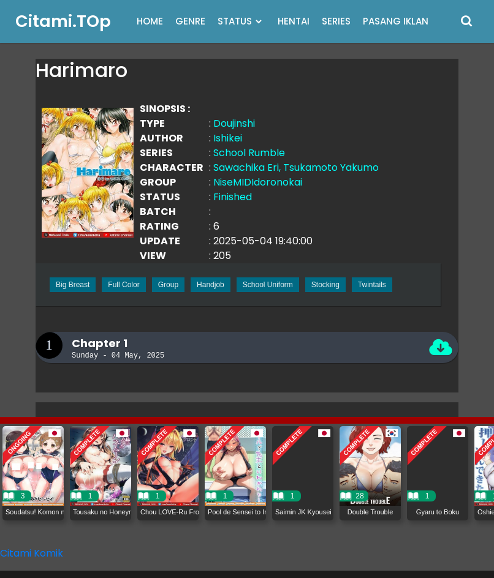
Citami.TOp (63, 21)
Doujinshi (234, 123)
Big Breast (72, 284)
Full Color (123, 284)
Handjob (210, 284)
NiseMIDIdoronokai (257, 182)
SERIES (336, 21)
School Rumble (249, 153)
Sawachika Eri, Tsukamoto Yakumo (296, 167)
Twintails (372, 284)
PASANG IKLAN (395, 21)
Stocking (325, 284)
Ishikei (227, 138)
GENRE (190, 21)
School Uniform (268, 284)
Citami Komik (31, 553)
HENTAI (294, 21)
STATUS (235, 21)
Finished (232, 197)
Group (168, 284)
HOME (150, 21)
